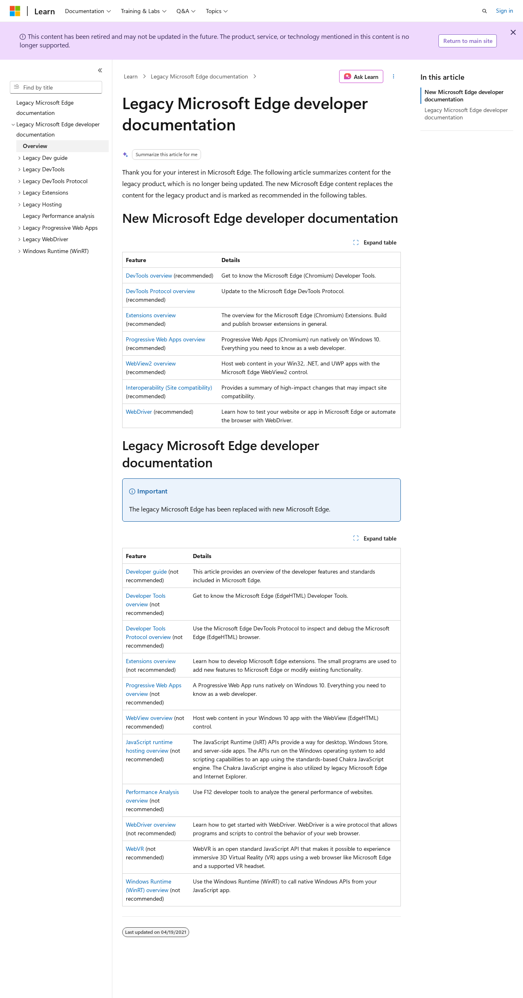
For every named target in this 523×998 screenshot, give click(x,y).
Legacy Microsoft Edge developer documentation (466, 113)
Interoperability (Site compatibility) (169, 387)
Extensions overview (151, 315)
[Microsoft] (15, 11)
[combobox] (56, 87)
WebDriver (139, 411)
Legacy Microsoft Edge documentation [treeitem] (45, 108)
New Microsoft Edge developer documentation (464, 95)
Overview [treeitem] (35, 146)
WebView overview (149, 718)
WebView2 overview (151, 363)
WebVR (135, 848)
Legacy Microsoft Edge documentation (199, 76)
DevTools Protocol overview (160, 291)
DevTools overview (149, 275)
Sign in (504, 10)
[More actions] (394, 76)
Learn (131, 76)
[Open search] (484, 11)
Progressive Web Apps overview (165, 339)
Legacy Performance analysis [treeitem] (58, 216)
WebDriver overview (151, 824)
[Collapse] (100, 70)
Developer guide (146, 571)
